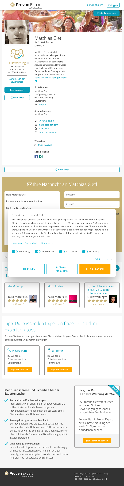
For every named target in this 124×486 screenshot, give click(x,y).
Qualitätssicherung (100, 473)
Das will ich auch (94, 5)
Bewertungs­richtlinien (83, 473)
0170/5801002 (46, 120)
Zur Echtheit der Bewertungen (17, 80)
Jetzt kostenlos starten (97, 440)
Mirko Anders (55, 286)
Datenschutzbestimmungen (41, 243)
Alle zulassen (95, 269)
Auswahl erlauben (62, 269)
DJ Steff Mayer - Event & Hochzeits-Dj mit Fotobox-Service (101, 289)
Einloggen (113, 5)
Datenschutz (79, 476)
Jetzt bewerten (17, 89)
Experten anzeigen (19, 369)
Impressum (19, 243)
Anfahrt (42, 104)
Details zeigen (99, 258)
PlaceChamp (15, 286)
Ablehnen (29, 269)
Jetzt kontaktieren (106, 13)
